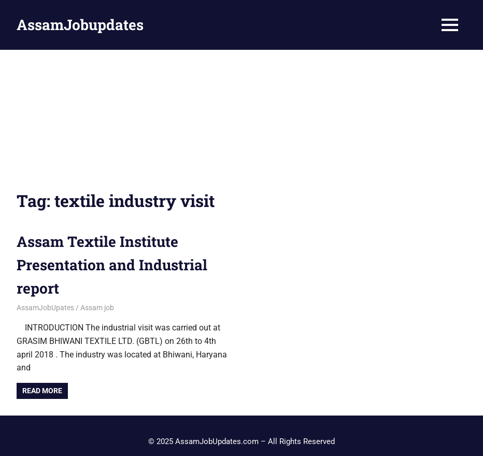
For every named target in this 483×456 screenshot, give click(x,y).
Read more (42, 390)
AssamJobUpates (45, 307)
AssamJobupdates (80, 24)
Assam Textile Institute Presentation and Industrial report (112, 265)
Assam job (97, 307)
